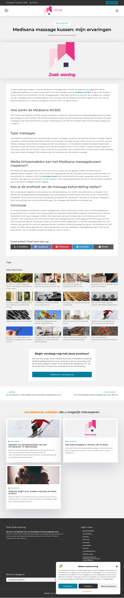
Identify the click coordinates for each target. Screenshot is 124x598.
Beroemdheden (88, 531)
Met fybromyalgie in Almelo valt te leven (86, 445)
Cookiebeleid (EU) (89, 551)
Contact (86, 549)
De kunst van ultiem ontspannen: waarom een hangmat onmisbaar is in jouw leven (19, 287)
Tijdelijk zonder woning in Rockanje (19, 321)
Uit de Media (87, 534)
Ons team (86, 543)
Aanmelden (87, 546)
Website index (88, 554)
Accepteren (68, 586)
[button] (117, 566)
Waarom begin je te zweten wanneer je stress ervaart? (32, 492)
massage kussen (50, 176)
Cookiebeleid (87, 591)
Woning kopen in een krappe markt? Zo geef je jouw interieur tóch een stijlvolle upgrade (48, 340)
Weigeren (88, 586)
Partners (86, 537)
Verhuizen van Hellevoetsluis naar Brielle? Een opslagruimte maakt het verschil (19, 340)
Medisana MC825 (83, 92)
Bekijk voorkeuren (108, 586)
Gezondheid (62, 23)
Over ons (86, 540)
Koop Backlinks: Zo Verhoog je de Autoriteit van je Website (91, 559)
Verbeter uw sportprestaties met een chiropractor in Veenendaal (27, 446)
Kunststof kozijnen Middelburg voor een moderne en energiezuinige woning (19, 305)
